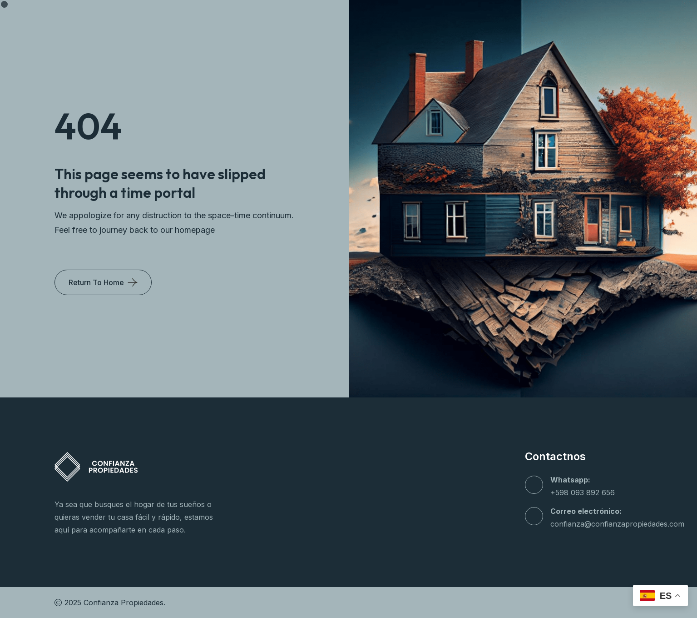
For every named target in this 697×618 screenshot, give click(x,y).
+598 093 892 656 (582, 492)
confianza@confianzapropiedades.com (617, 523)
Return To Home (96, 282)
